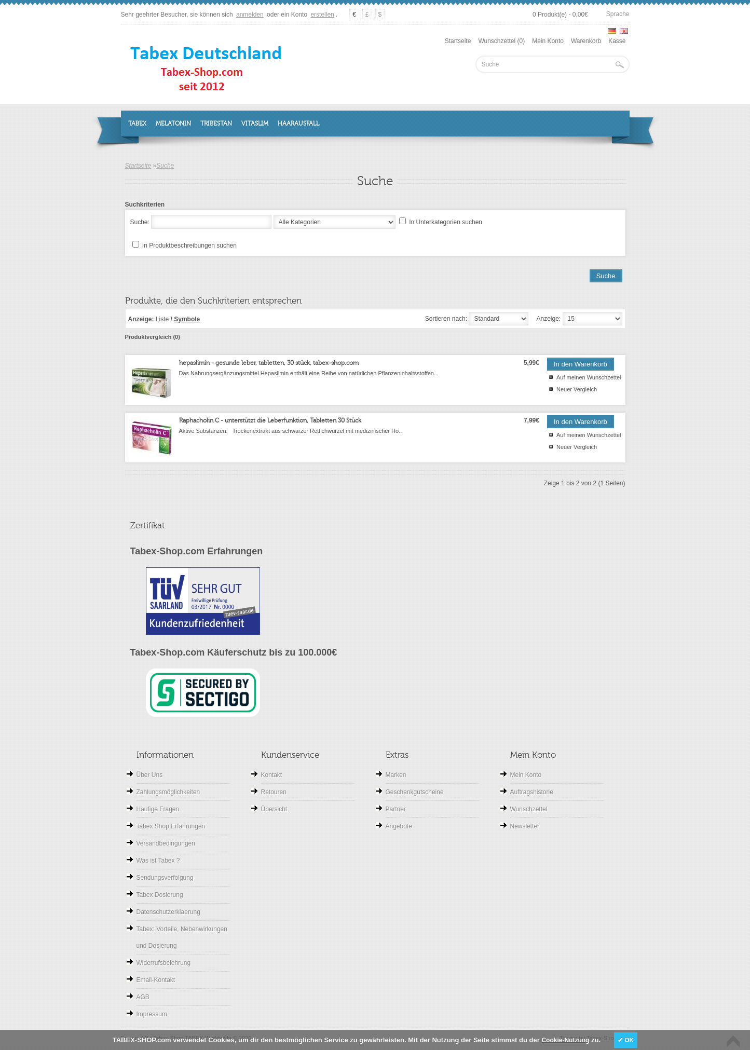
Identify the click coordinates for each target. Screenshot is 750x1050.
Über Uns (150, 775)
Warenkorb (586, 41)
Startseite (458, 41)
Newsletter (525, 826)
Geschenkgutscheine (415, 792)
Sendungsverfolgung (165, 877)
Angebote (399, 826)
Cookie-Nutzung (565, 1040)
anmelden (250, 14)
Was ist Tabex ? (158, 860)
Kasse (616, 41)
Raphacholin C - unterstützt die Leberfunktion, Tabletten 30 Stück (270, 420)
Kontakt (271, 775)
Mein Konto (548, 41)
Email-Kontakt (156, 980)
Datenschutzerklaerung (168, 912)
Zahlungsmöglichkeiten (168, 792)
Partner (396, 809)
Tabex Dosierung (160, 894)
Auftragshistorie (531, 792)
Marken (396, 775)
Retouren (274, 792)
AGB (143, 997)
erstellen (322, 14)
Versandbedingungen (166, 843)
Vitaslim (254, 123)
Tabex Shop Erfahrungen (171, 826)
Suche (165, 165)
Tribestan (216, 123)
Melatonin (173, 123)
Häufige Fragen (158, 809)
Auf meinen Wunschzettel (588, 377)
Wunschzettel (529, 809)
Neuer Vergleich (576, 389)
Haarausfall (298, 123)
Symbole (187, 319)
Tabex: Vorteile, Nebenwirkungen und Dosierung (182, 937)
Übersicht (274, 809)
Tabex (137, 123)
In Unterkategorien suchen (445, 222)
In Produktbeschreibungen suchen (189, 245)
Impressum (152, 1014)
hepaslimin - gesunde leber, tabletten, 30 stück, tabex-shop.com (269, 362)
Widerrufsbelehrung (164, 962)
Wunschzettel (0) (501, 41)
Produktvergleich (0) (152, 337)
